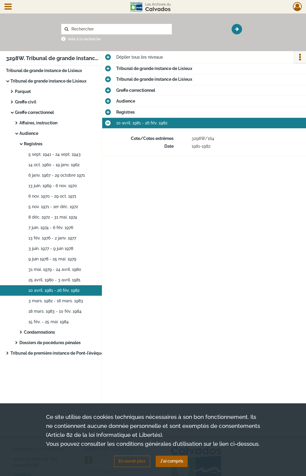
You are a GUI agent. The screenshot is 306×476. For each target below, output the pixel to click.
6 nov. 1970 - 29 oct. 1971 (52, 196)
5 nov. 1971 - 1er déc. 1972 (53, 206)
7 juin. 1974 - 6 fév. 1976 (50, 227)
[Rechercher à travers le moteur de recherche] (119, 29)
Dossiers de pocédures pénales (50, 342)
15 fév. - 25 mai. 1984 (48, 321)
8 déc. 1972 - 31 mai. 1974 (52, 217)
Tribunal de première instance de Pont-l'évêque (57, 353)
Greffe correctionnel (34, 112)
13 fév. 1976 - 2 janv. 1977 (52, 238)
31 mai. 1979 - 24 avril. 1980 (54, 269)
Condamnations (39, 332)
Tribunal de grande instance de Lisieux (44, 70)
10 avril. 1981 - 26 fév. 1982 (53, 290)
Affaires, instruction (38, 122)
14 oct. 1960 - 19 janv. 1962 (53, 164)
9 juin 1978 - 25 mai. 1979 (52, 259)
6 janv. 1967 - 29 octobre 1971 (56, 175)
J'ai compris (171, 461)
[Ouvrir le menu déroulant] (8, 7)
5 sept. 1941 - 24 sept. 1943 (54, 154)
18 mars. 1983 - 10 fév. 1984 (55, 311)
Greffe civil (25, 102)
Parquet (23, 91)
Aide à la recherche (84, 39)
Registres (33, 143)
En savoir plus (132, 461)
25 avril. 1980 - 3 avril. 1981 (54, 279)
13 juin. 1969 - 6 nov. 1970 (52, 185)
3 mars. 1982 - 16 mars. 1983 (55, 300)
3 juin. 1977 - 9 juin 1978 (50, 248)
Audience (28, 133)
